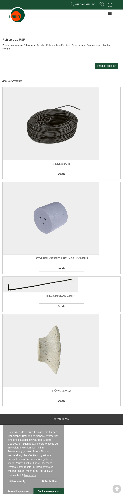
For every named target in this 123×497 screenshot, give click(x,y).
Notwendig (17, 481)
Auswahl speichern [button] (17, 491)
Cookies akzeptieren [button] (49, 491)
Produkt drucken (106, 65)
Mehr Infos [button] (30, 475)
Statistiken (49, 481)
